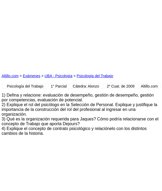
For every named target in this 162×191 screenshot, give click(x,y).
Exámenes (31, 76)
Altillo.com (10, 76)
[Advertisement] (41, 35)
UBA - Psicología (58, 76)
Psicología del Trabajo (95, 76)
